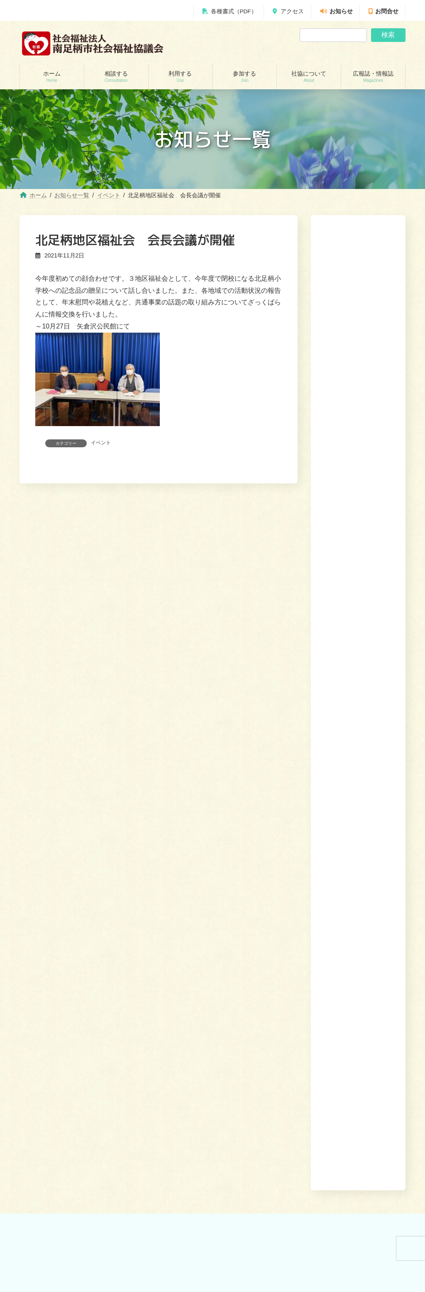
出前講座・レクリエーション (161, 1036)
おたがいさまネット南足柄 (159, 1022)
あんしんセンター (49, 964)
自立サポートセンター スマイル (66, 993)
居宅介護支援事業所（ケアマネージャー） (166, 953)
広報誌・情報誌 (383, 880)
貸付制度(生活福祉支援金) (58, 935)
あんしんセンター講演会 (256, 950)
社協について (340, 880)
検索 (388, 34)
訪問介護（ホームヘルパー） (161, 935)
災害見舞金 (41, 1022)
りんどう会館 (144, 1051)
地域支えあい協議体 (251, 964)
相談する (245, 880)
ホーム (219, 880)
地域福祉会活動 (246, 979)
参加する (305, 880)
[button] (371, 610)
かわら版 (239, 1055)
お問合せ (383, 11)
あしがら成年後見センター (59, 979)
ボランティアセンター (253, 935)
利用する (275, 880)
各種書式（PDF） (229, 11)
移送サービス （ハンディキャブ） (167, 1007)
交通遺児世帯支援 (49, 1007)
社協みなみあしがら (251, 1040)
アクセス (288, 11)
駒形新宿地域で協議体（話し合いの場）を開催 (355, 571)
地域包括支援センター (54, 950)
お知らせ (336, 11)
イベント (101, 443)
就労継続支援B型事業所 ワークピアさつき (166, 974)
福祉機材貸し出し (149, 993)
